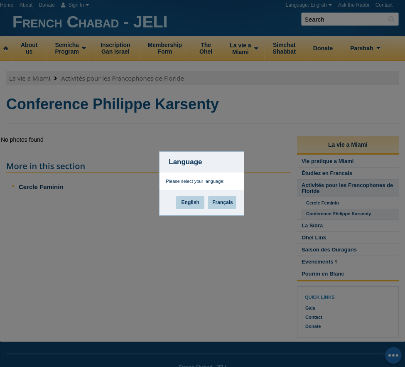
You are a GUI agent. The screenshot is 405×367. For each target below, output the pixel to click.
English (190, 202)
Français (222, 202)
